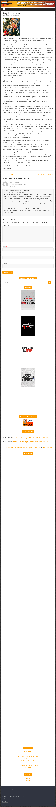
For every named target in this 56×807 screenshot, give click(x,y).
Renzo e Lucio (28, 769)
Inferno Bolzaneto (9, 174)
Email (4, 255)
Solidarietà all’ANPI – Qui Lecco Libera (15, 445)
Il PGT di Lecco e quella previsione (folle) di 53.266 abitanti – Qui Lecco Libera (22, 447)
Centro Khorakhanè (28, 758)
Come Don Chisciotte (28, 763)
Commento (6, 225)
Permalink (13, 186)
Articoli (28, 778)
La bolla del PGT (33, 435)
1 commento (16, 15)
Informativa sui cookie (7, 790)
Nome (4, 246)
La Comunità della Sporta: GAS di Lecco (28, 765)
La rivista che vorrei (28, 767)
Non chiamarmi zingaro (45, 174)
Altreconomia (28, 754)
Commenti (27, 780)
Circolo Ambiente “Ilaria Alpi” (28, 760)
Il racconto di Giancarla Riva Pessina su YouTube (38, 445)
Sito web (4, 263)
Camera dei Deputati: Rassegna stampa (28, 756)
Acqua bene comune (28, 751)
